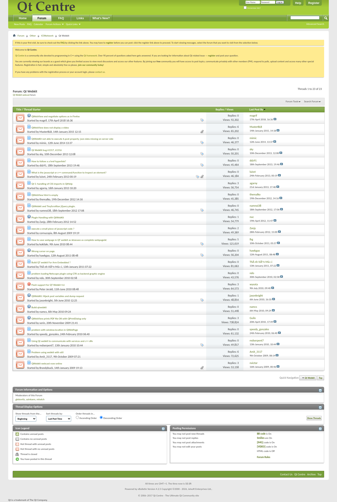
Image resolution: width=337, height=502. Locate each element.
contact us (100, 71)
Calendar (38, 24)
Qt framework (90, 55)
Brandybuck (46, 368)
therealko (45, 199)
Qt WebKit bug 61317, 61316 (47, 150)
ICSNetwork (47, 35)
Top (320, 377)
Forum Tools (292, 101)
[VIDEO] (261, 446)
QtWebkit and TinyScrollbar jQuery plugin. (54, 206)
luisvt (43, 176)
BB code (261, 433)
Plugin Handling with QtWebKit (48, 217)
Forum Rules (263, 457)
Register (313, 3)
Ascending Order (86, 418)
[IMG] (260, 442)
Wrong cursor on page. (43, 251)
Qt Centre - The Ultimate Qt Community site (176, 495)
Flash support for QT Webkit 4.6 (48, 284)
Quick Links (72, 24)
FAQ (29, 24)
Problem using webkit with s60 (48, 352)
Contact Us (286, 474)
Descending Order (111, 418)
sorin (42, 323)
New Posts (19, 24)
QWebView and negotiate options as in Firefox (56, 116)
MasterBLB (46, 131)
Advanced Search (315, 24)
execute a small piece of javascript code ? (53, 228)
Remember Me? (252, 8)
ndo (42, 278)
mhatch (40, 399)
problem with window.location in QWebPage (55, 329)
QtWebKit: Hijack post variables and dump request (58, 296)
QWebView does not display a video (50, 127)
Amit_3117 (46, 356)
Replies (220, 109)
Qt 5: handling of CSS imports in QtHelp (52, 183)
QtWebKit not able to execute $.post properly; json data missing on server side (73, 138)
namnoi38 (45, 210)
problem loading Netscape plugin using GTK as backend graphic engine (68, 273)
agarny (43, 188)
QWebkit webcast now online (47, 363)
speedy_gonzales (49, 334)
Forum (41, 18)
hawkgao (45, 255)
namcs (43, 311)
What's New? (101, 18)
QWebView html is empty (45, 195)
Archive (311, 474)
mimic (43, 143)
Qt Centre (20, 55)
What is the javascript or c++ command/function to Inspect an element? (69, 172)
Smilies (260, 438)
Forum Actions (53, 24)
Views (230, 109)
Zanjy (42, 222)
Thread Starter (32, 109)
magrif (43, 120)
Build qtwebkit (39, 307)
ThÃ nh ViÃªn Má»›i (51, 266)
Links (80, 18)
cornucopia (46, 233)
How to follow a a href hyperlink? (49, 161)
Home (22, 18)
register (211, 55)
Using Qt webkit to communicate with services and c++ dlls (62, 341)
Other (33, 35)
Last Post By (257, 109)
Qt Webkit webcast (21, 95)
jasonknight (46, 300)
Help (298, 3)
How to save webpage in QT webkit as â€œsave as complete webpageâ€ (70, 240)
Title (18, 109)
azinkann (30, 399)
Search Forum (311, 101)
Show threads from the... (28, 413)
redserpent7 (47, 345)
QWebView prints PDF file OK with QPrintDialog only (59, 318)
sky (41, 154)
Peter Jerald (46, 289)
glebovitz (20, 399)
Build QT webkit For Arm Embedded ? (51, 262)
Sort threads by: (54, 413)
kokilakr (44, 244)
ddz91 (43, 165)
